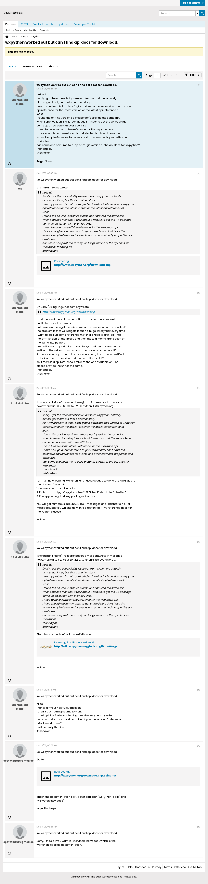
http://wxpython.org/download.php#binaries (85, 775)
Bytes (121, 867)
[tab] (12, 66)
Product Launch (43, 24)
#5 (198, 542)
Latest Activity (32, 66)
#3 (198, 293)
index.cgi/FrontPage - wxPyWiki (74, 642)
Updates (63, 24)
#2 (198, 173)
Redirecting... (62, 261)
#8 (198, 827)
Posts (12, 66)
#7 (198, 745)
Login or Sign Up (192, 2)
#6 (198, 690)
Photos (53, 66)
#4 (198, 388)
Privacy (156, 867)
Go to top (195, 867)
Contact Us (142, 867)
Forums (10, 24)
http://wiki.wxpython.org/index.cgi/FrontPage (85, 646)
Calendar (45, 30)
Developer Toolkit (85, 24)
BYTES (24, 24)
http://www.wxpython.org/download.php (82, 265)
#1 (199, 85)
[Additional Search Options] (197, 13)
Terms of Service (175, 867)
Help (130, 867)
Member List (30, 30)
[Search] (179, 13)
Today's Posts (13, 30)
